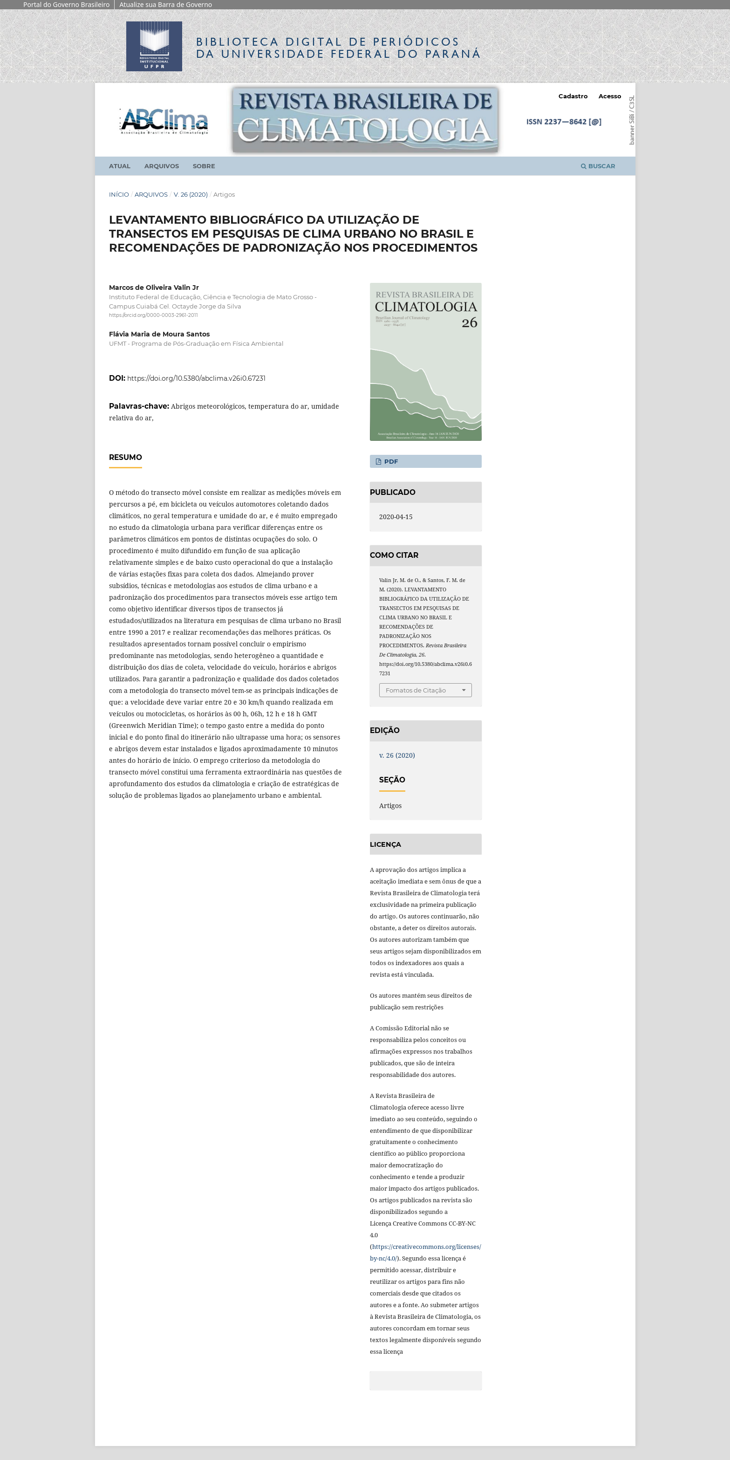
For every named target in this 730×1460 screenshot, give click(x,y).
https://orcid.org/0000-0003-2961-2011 (153, 315)
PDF (390, 461)
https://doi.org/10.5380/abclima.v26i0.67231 (196, 378)
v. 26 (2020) (191, 194)
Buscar (598, 166)
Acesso (610, 96)
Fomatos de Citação (416, 690)
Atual (119, 166)
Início (119, 194)
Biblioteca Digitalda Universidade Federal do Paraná (339, 47)
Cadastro (573, 96)
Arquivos (161, 166)
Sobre (204, 166)
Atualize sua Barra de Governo (165, 4)
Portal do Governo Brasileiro (66, 4)
